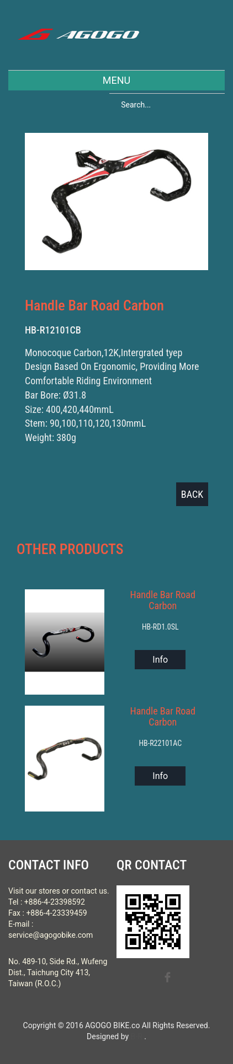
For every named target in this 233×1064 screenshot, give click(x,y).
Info (160, 659)
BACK (192, 494)
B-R (136, 1036)
